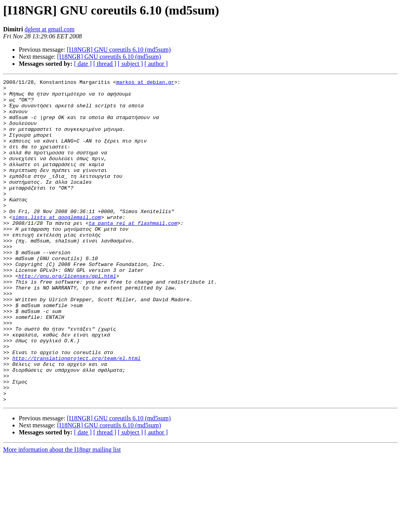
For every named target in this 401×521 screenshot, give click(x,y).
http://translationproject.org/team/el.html (76, 414)
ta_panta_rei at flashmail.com (133, 252)
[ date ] (83, 63)
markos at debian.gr (145, 83)
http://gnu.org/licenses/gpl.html (67, 315)
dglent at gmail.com (50, 29)
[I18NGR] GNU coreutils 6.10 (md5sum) (119, 49)
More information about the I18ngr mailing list (62, 514)
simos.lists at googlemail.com (56, 245)
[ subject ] (130, 63)
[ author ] (156, 63)
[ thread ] (104, 63)
